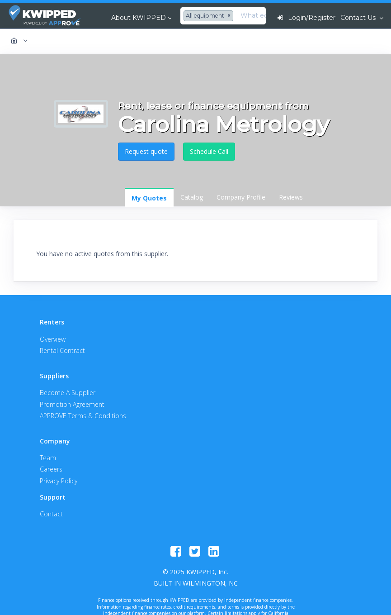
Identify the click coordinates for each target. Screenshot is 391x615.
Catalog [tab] (191, 197)
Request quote (146, 151)
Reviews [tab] (291, 197)
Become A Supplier (67, 392)
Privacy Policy (58, 481)
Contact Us (358, 18)
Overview (53, 339)
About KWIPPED (138, 18)
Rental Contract (62, 350)
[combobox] (209, 16)
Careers (51, 469)
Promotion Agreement (72, 404)
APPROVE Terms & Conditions (83, 415)
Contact (51, 514)
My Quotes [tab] (149, 198)
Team (48, 457)
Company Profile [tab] (241, 197)
